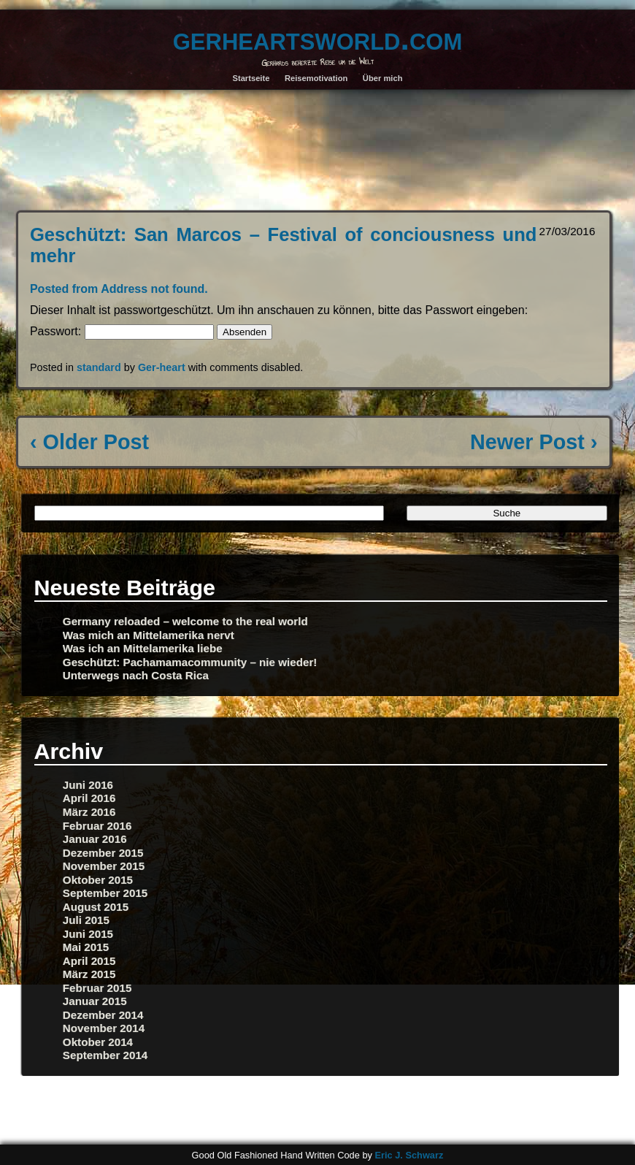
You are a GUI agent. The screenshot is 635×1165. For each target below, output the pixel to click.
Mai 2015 (86, 947)
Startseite (250, 78)
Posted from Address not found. (119, 289)
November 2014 (104, 1028)
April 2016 (89, 798)
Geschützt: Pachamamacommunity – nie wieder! (190, 662)
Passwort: (122, 331)
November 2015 (104, 866)
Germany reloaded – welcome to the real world (185, 621)
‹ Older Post (89, 442)
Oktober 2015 (98, 880)
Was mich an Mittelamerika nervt (148, 635)
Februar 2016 (97, 826)
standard (99, 367)
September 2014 (105, 1055)
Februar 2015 (97, 988)
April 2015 (89, 961)
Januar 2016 (95, 839)
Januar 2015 (95, 1001)
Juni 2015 (88, 934)
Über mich (383, 78)
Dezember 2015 (103, 853)
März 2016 (89, 812)
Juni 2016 (88, 785)
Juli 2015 (86, 920)
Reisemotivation (316, 78)
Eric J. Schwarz (408, 1155)
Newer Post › (533, 442)
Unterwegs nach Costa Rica (136, 675)
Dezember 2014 (103, 1015)
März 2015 (89, 974)
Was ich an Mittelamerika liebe (143, 648)
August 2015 (95, 907)
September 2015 (105, 893)
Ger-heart (161, 367)
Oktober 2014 (98, 1042)
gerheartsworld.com (317, 38)
